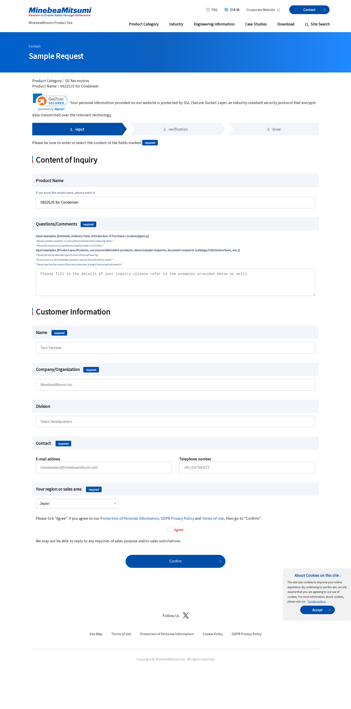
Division (43, 410)
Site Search (320, 24)
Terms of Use (213, 522)
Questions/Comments (66, 224)
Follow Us (176, 620)
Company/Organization (67, 374)
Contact (35, 46)
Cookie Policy (213, 638)
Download (285, 24)
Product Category (143, 24)
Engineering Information (214, 24)
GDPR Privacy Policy (177, 522)
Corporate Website (263, 9)
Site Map (96, 638)
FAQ (214, 9)
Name (51, 337)
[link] (50, 102)
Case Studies (256, 24)
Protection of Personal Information (129, 522)
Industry (176, 24)
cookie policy (316, 601)
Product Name (49, 180)
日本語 (234, 9)
